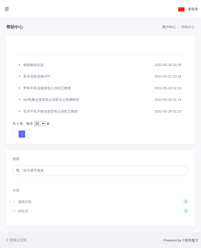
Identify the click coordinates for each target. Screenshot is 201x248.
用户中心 (169, 27)
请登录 (193, 9)
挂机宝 (100, 211)
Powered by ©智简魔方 (180, 240)
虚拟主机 (100, 201)
